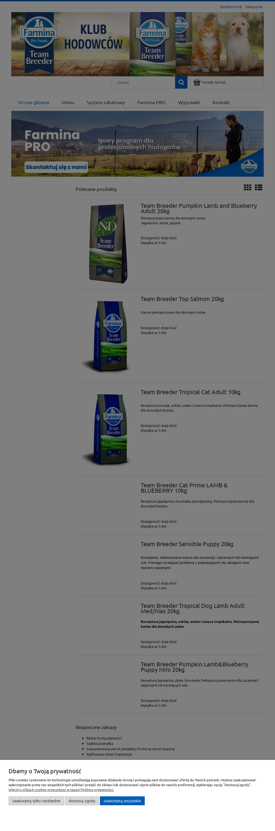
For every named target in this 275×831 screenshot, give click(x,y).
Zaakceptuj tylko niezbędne (36, 801)
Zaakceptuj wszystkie (122, 801)
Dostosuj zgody (81, 801)
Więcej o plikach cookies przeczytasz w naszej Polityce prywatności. (61, 789)
